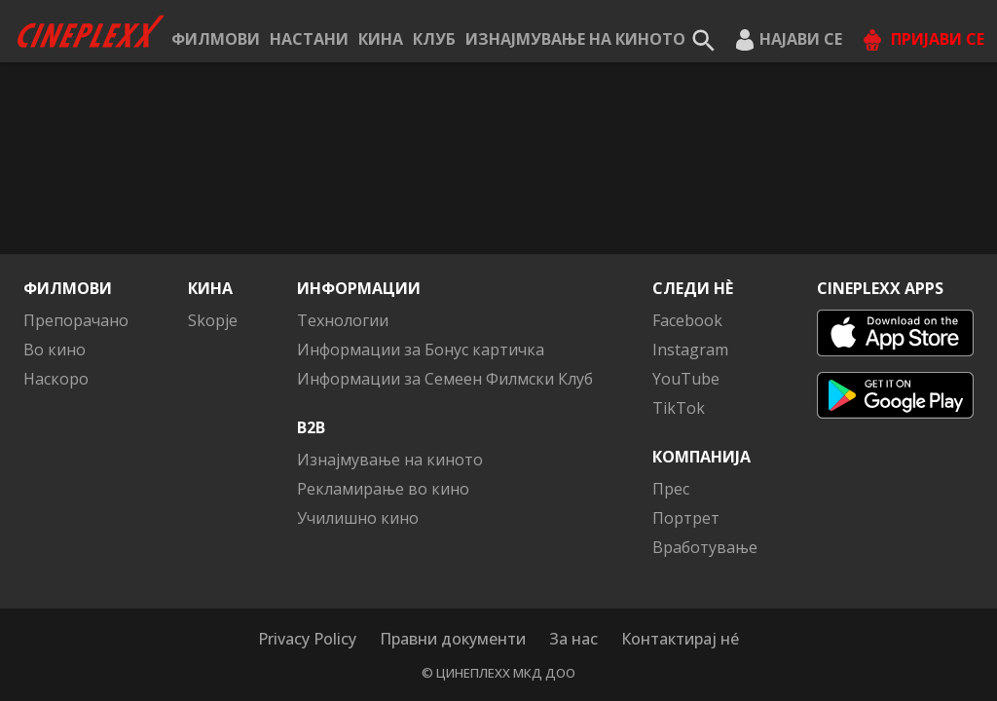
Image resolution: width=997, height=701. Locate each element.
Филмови (215, 39)
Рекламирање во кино (383, 488)
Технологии (342, 320)
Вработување (704, 547)
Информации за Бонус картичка (420, 349)
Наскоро (56, 378)
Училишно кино (358, 518)
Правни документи (453, 638)
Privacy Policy (307, 638)
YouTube (686, 378)
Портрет (686, 518)
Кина (380, 39)
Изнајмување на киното (575, 39)
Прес (670, 488)
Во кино (54, 349)
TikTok (678, 408)
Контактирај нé (680, 638)
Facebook (687, 320)
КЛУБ (434, 39)
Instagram (690, 349)
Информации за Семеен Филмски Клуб (445, 378)
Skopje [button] (213, 320)
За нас (573, 638)
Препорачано (76, 320)
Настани (309, 39)
